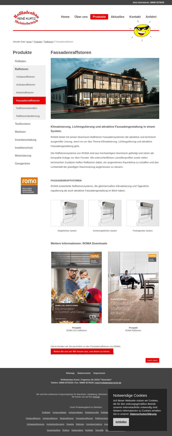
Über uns (81, 16)
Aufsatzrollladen (76, 412)
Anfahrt (151, 16)
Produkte (99, 16)
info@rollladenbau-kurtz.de (108, 383)
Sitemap (70, 373)
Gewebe (70, 424)
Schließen (121, 422)
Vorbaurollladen (59, 412)
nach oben (152, 360)
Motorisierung (23, 155)
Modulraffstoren (25, 92)
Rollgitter (89, 430)
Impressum (99, 373)
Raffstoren (48, 42)
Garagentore (22, 163)
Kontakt (135, 16)
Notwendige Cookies (130, 395)
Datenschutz (84, 373)
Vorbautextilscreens (35, 424)
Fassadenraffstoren (28, 100)
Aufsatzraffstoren (25, 84)
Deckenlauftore (54, 430)
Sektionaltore (77, 430)
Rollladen (20, 61)
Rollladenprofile (92, 412)
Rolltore (65, 430)
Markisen (20, 131)
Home (65, 16)
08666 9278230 (157, 2)
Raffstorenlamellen (26, 108)
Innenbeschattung (25, 139)
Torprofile (99, 430)
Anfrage (96, 397)
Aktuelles (117, 16)
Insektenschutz (24, 147)
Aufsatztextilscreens (55, 424)
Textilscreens (22, 123)
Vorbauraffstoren (25, 76)
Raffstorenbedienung (28, 116)
